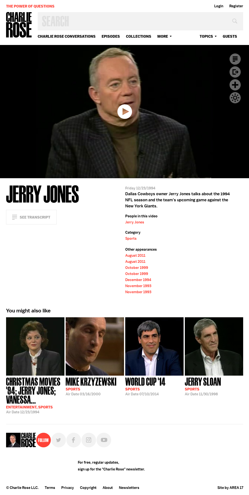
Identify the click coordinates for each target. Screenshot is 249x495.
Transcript (235, 59)
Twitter (58, 440)
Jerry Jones (134, 222)
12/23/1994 (35, 395)
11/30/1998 (203, 386)
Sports (131, 238)
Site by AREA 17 (230, 487)
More (162, 36)
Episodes (111, 36)
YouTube (104, 440)
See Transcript (35, 217)
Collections (138, 36)
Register (236, 6)
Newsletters (129, 487)
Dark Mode (235, 97)
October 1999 (136, 267)
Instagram (88, 440)
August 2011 (135, 255)
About (108, 487)
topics (206, 36)
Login (218, 6)
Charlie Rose (19, 25)
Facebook (73, 440)
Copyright (88, 487)
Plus (235, 84)
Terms (50, 487)
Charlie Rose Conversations (67, 36)
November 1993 (138, 285)
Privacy (67, 487)
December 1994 (138, 279)
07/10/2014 (145, 386)
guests (230, 36)
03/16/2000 (91, 386)
